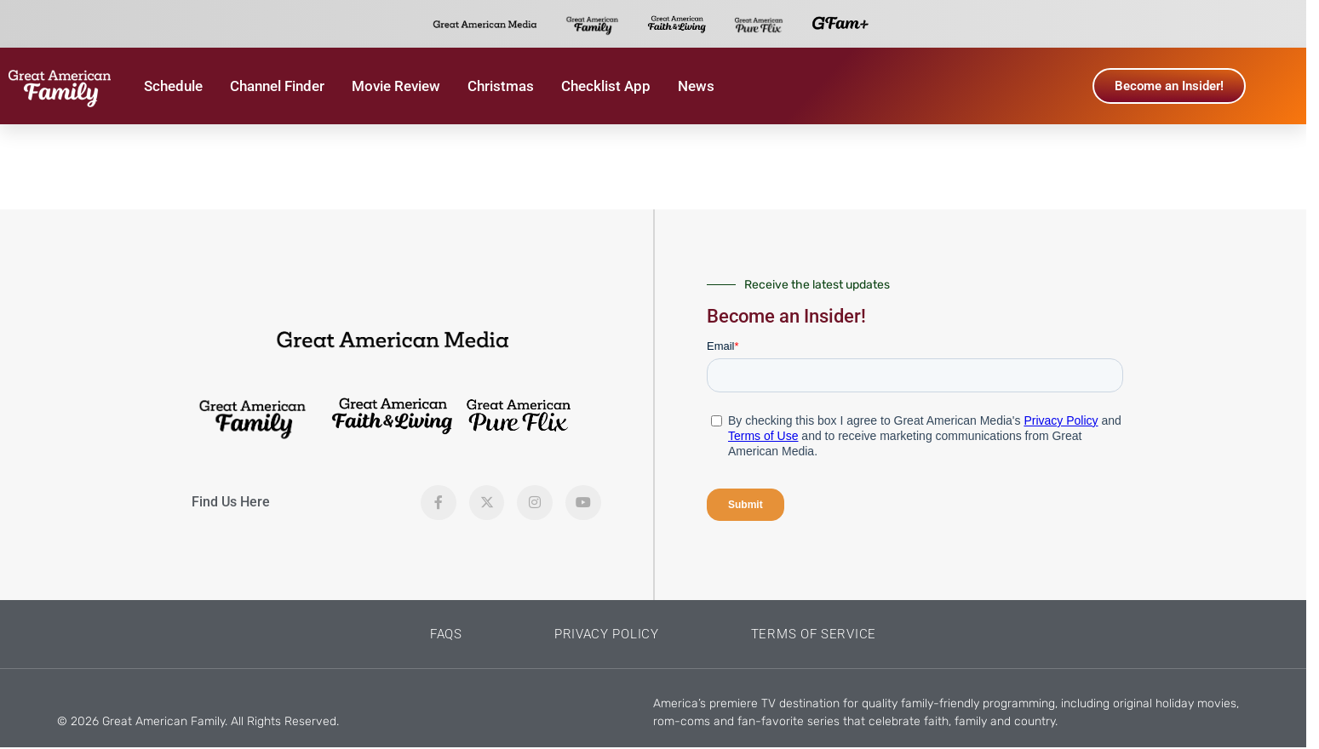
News (696, 85)
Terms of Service (813, 634)
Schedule (173, 85)
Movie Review (396, 85)
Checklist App (606, 85)
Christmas (500, 85)
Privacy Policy (606, 634)
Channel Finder (277, 85)
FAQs (446, 634)
